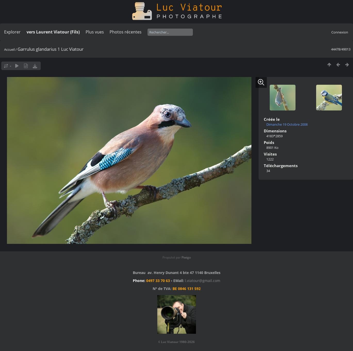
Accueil (9, 49)
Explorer (12, 32)
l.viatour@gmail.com (202, 280)
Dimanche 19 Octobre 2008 (287, 124)
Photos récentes (126, 32)
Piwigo (186, 257)
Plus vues (95, 32)
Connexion (339, 32)
